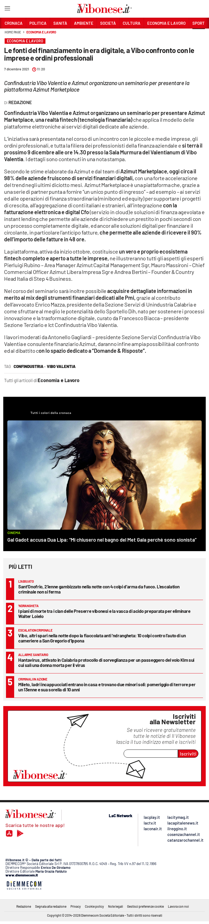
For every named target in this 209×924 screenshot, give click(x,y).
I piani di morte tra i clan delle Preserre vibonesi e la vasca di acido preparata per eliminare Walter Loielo (104, 613)
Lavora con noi (178, 906)
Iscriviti (188, 754)
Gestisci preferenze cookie (145, 906)
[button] (198, 35)
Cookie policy (94, 906)
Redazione (23, 906)
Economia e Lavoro (41, 32)
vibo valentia (61, 366)
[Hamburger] (7, 9)
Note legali (115, 906)
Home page (13, 32)
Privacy (75, 906)
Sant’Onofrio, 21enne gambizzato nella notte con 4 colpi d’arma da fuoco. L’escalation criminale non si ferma (98, 589)
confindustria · (29, 366)
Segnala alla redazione (50, 906)
